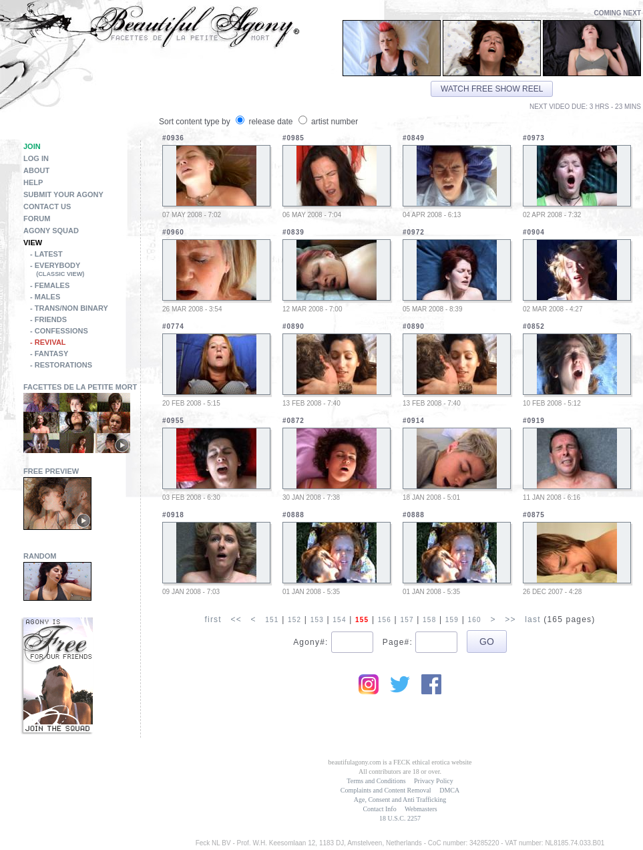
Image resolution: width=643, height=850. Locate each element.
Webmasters (421, 809)
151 (271, 619)
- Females (49, 285)
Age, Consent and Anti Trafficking (400, 799)
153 (317, 619)
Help (33, 182)
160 (474, 619)
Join (32, 146)
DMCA (449, 790)
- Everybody (85, 270)
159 (452, 619)
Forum (36, 219)
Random (40, 556)
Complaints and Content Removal (386, 790)
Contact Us (47, 206)
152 (294, 619)
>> (510, 619)
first (212, 619)
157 (406, 619)
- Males (45, 297)
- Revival (48, 342)
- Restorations (61, 365)
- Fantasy (49, 353)
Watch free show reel (492, 89)
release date (265, 121)
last (532, 619)
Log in (36, 158)
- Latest (46, 254)
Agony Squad (51, 231)
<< (235, 619)
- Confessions (59, 331)
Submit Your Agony (63, 194)
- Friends (48, 319)
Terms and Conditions (376, 781)
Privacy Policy (433, 781)
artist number (328, 121)
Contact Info (379, 809)
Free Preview (51, 471)
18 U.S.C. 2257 (400, 818)
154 (339, 619)
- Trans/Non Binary (69, 308)
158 (429, 619)
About (36, 170)
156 (384, 619)
